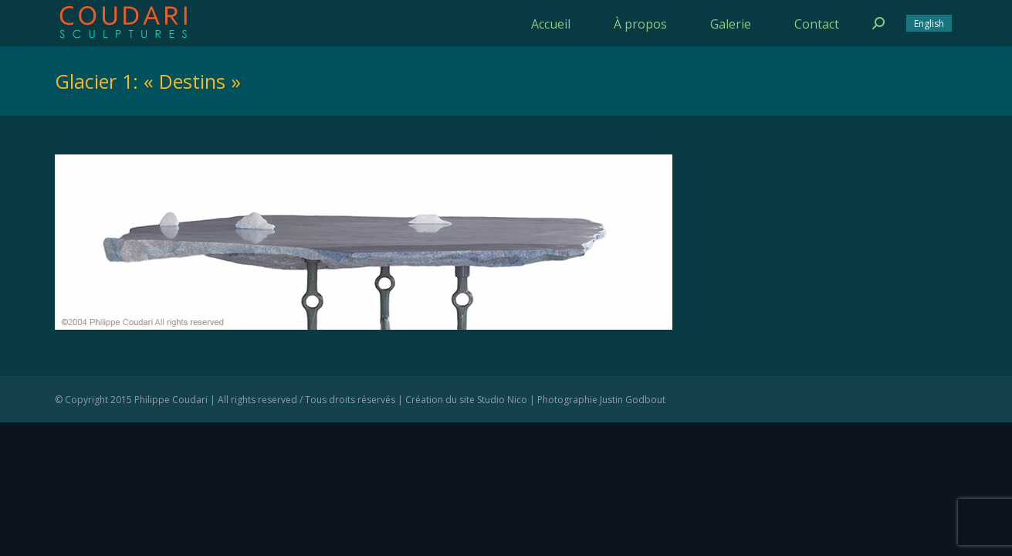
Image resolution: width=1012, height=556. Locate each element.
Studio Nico (502, 399)
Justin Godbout (632, 399)
